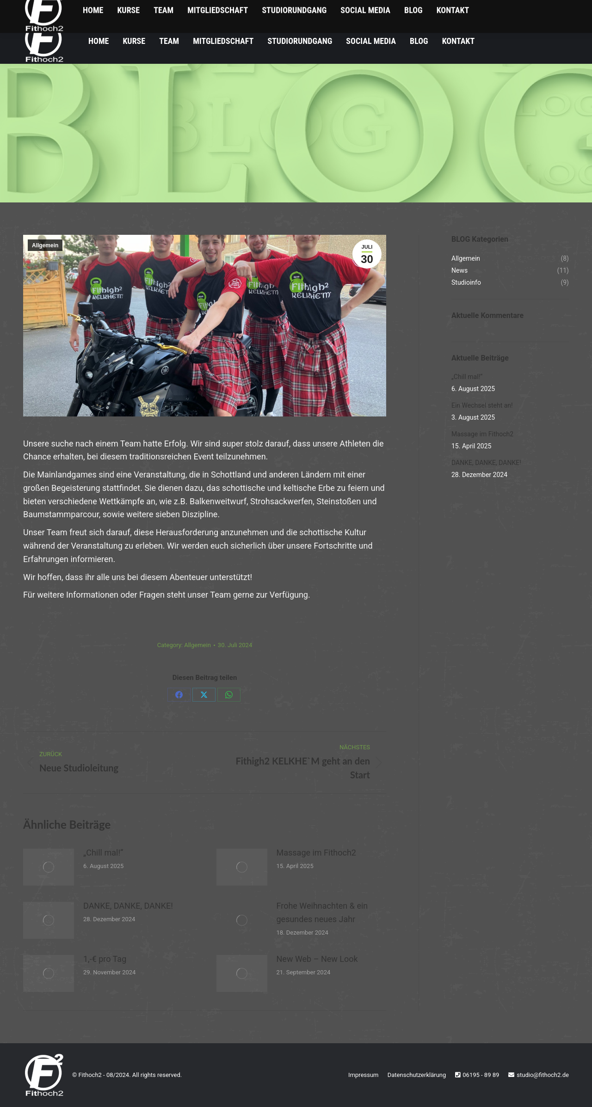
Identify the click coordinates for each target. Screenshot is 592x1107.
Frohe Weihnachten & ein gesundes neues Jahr (322, 912)
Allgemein (45, 245)
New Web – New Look (317, 959)
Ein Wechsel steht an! (482, 405)
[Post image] (48, 867)
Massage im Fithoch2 (316, 852)
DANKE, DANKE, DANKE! (128, 906)
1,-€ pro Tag (104, 959)
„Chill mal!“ (103, 852)
